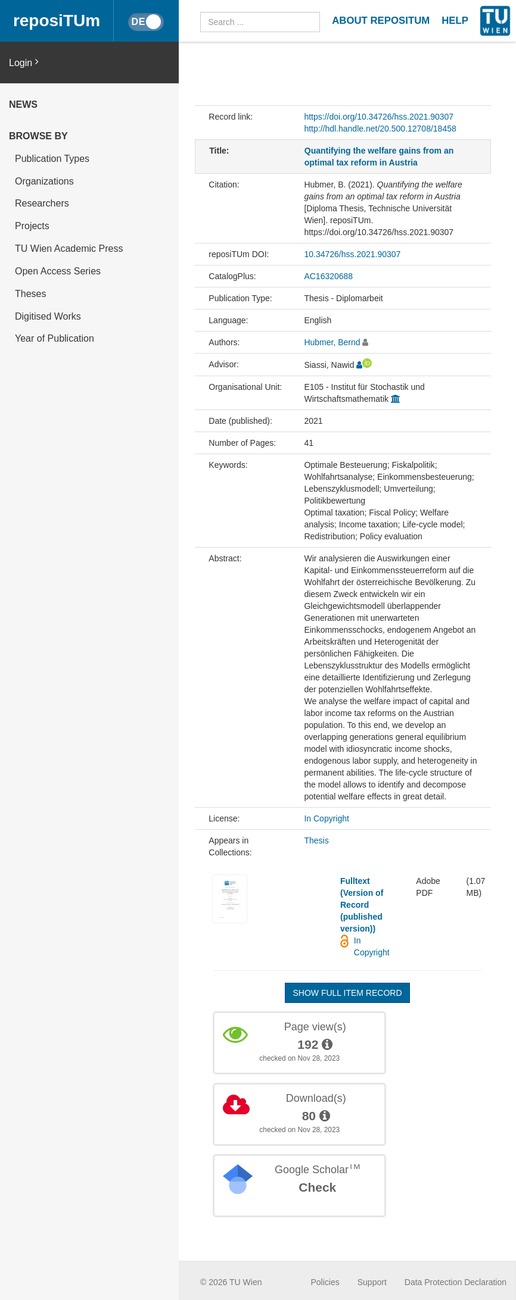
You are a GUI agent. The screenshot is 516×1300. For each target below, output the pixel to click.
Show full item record (347, 993)
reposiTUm (56, 20)
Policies (325, 1282)
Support (372, 1282)
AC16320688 (328, 276)
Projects (32, 226)
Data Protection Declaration (455, 1282)
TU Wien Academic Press (69, 248)
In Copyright (326, 818)
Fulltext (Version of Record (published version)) (361, 904)
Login (24, 62)
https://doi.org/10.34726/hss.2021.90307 (378, 116)
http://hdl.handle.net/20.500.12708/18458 (380, 128)
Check (317, 1187)
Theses (30, 294)
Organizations (44, 181)
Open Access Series (58, 271)
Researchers (42, 203)
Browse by (38, 136)
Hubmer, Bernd (332, 342)
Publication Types (52, 159)
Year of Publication (54, 338)
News (23, 104)
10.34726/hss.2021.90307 (352, 254)
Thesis (316, 840)
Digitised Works (48, 316)
